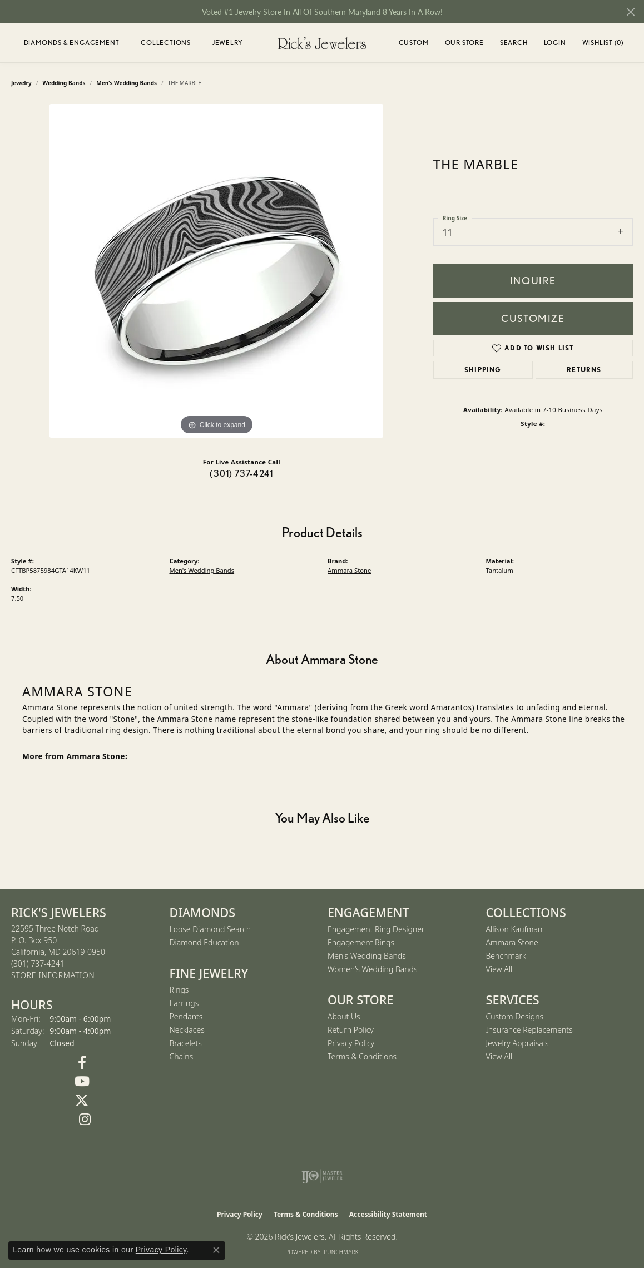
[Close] (630, 12)
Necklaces (187, 1029)
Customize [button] (532, 318)
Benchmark (506, 955)
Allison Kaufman (514, 929)
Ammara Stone (349, 570)
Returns (584, 369)
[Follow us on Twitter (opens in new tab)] (82, 1100)
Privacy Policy (351, 1043)
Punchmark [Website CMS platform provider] (341, 1252)
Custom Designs (515, 1016)
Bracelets (186, 1043)
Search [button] (514, 42)
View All (499, 969)
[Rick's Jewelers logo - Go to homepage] (322, 43)
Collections (166, 42)
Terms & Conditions (362, 1056)
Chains (182, 1056)
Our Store (464, 42)
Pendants (186, 1016)
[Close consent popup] (216, 1250)
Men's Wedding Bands (202, 570)
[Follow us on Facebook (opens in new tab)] (82, 1062)
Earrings (184, 1003)
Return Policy (351, 1029)
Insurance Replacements (529, 1029)
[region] (216, 271)
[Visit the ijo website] (322, 1176)
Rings (179, 989)
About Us (344, 1016)
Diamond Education (204, 942)
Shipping (483, 369)
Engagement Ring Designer (376, 929)
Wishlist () (602, 44)
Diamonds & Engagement (72, 42)
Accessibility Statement (388, 1214)
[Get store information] (53, 975)
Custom (414, 42)
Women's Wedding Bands (373, 969)
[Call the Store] (38, 963)
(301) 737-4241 (241, 473)
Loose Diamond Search (210, 929)
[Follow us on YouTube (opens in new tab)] (82, 1081)
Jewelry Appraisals (517, 1043)
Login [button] (555, 44)
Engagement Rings (361, 942)
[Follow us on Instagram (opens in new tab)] (84, 1119)
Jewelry (227, 42)
